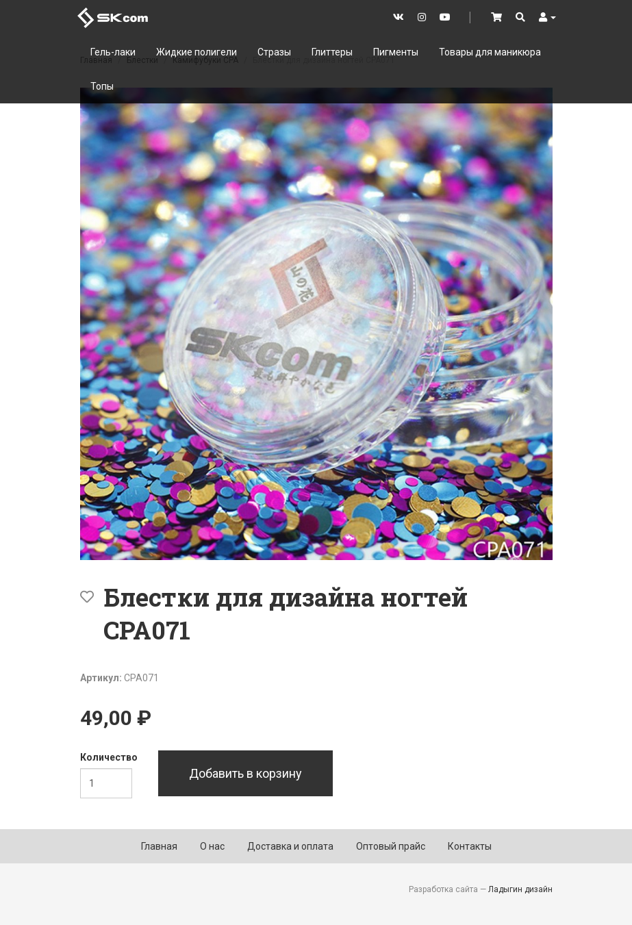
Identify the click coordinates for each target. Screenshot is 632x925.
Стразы (274, 52)
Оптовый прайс (390, 846)
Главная (159, 846)
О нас (212, 846)
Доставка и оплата (290, 846)
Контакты (470, 846)
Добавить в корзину (245, 773)
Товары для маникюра (490, 52)
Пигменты (395, 52)
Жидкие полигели (196, 52)
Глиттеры (332, 52)
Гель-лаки (113, 52)
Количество (109, 757)
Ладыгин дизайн (520, 889)
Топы (102, 86)
